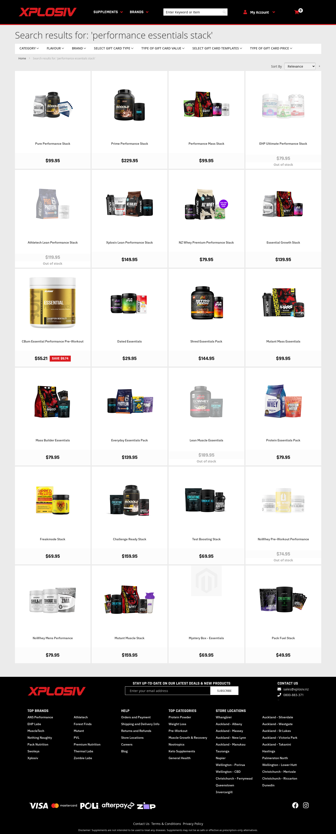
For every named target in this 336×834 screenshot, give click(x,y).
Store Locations (132, 738)
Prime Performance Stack (129, 144)
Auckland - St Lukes (276, 731)
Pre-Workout (178, 731)
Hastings (268, 751)
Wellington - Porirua (230, 765)
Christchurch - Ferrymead (234, 778)
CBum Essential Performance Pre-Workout (52, 341)
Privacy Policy (193, 824)
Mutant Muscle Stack (130, 638)
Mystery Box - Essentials (206, 638)
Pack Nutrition (37, 744)
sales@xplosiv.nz (296, 689)
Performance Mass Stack (206, 144)
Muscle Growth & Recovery (188, 738)
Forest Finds (83, 724)
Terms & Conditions (166, 824)
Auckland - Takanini (276, 744)
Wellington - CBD (228, 772)
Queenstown (225, 785)
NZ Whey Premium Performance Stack (206, 242)
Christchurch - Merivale (279, 772)
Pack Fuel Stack (283, 638)
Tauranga (222, 751)
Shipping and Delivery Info (140, 724)
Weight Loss (177, 724)
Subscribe (224, 690)
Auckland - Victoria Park (279, 738)
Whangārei (224, 717)
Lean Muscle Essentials (206, 440)
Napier (221, 758)
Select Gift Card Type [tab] (112, 48)
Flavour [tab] (54, 48)
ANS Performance (40, 717)
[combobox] (195, 12)
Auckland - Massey (229, 731)
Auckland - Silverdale (277, 717)
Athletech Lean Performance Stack (53, 242)
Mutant (79, 731)
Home (22, 58)
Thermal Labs (83, 751)
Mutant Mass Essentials (283, 341)
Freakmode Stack (52, 539)
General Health (180, 758)
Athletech (81, 717)
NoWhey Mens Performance (53, 638)
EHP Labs (34, 724)
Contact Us (141, 824)
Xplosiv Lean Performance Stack (129, 242)
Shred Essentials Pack (206, 341)
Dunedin (268, 785)
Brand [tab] (77, 48)
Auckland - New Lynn (231, 738)
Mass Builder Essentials (53, 440)
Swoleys (33, 751)
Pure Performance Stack (52, 144)
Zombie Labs (83, 758)
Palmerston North (275, 758)
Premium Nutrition (87, 744)
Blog (124, 751)
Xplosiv (32, 758)
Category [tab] (28, 48)
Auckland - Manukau (230, 744)
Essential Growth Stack (283, 242)
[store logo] (48, 12)
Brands (137, 12)
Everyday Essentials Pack (129, 440)
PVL (76, 738)
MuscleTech (35, 731)
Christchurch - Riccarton (279, 778)
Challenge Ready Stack (129, 539)
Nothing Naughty (39, 738)
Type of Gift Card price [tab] (269, 48)
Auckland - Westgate (277, 724)
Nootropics (176, 744)
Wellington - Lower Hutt (279, 765)
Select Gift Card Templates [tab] (215, 48)
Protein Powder (180, 717)
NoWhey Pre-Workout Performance (283, 539)
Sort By (276, 66)
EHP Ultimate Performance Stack (283, 144)
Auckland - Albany (229, 724)
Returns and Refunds (136, 731)
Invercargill (224, 792)
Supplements (105, 12)
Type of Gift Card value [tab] (161, 48)
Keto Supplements (182, 751)
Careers (126, 744)
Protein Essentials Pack (283, 440)
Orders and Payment (136, 717)
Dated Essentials (129, 341)
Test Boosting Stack (206, 539)
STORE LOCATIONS (231, 710)
